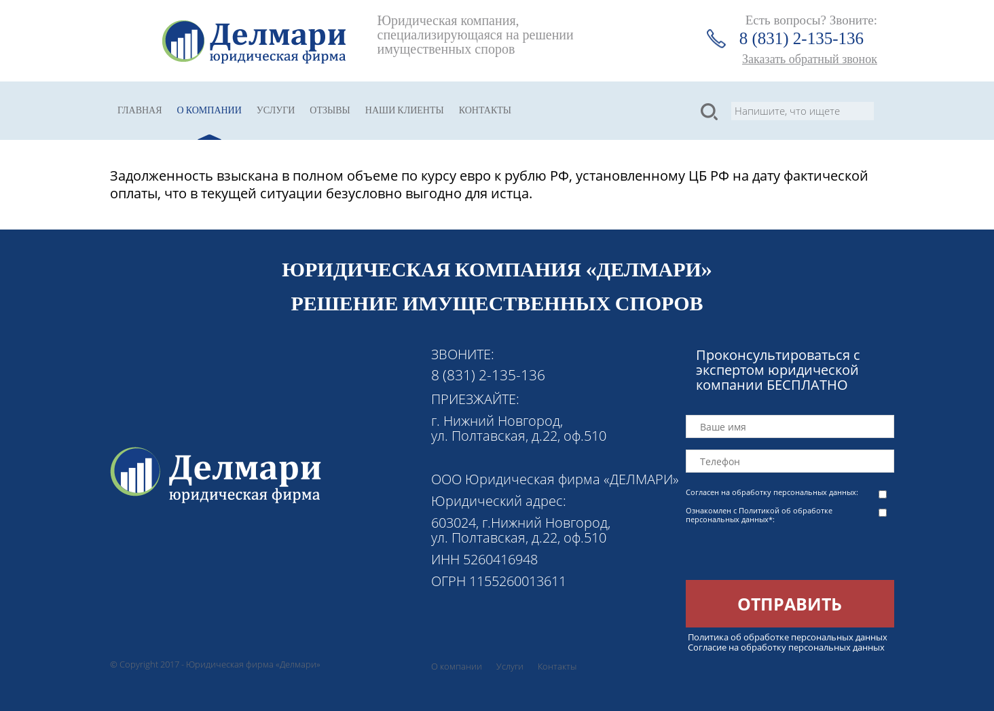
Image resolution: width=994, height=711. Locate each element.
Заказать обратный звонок (809, 59)
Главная (139, 110)
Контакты (485, 110)
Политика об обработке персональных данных (787, 637)
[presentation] (789, 553)
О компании (209, 110)
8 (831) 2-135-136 (801, 38)
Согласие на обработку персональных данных (786, 647)
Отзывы (330, 110)
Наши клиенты (404, 110)
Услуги (276, 110)
